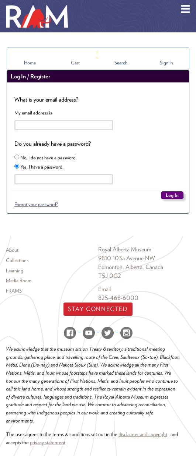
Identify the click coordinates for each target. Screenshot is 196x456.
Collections (17, 260)
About (12, 250)
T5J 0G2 (109, 275)
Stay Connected (98, 308)
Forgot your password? (36, 204)
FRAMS (14, 291)
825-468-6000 (118, 297)
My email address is (33, 113)
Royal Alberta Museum (124, 249)
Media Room (18, 280)
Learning (14, 270)
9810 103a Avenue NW (126, 258)
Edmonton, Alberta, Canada (130, 267)
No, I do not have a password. (45, 157)
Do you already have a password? (52, 143)
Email (104, 289)
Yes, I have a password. (38, 167)
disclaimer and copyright (142, 434)
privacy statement (47, 442)
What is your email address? (46, 99)
